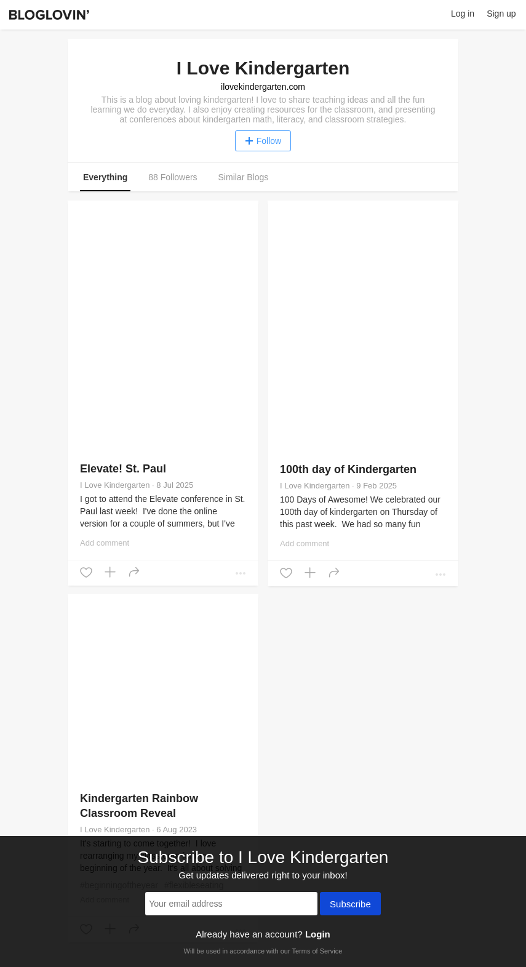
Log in (462, 13)
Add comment (104, 542)
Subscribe (350, 905)
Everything (105, 177)
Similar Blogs (243, 177)
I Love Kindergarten (114, 485)
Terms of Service (317, 951)
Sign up (501, 13)
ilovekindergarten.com (263, 87)
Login (317, 934)
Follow (263, 141)
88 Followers (172, 177)
